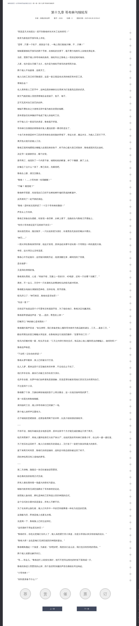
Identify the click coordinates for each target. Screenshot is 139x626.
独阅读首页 (11, 3)
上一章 (52, 609)
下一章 (86, 609)
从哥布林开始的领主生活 (23, 3)
